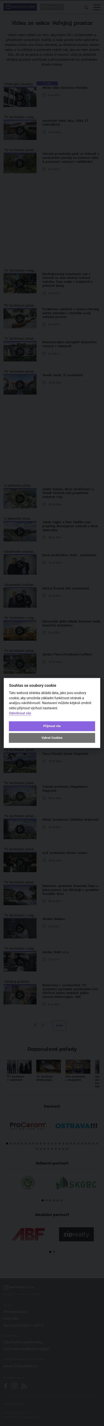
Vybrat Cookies (51, 737)
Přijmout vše (52, 726)
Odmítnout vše (20, 713)
